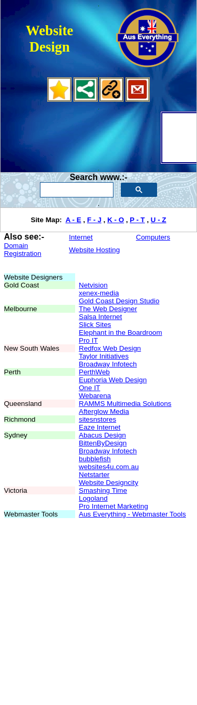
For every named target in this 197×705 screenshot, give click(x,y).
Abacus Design (102, 435)
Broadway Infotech (108, 364)
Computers (153, 237)
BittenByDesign (103, 443)
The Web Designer (108, 309)
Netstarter (94, 475)
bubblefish (95, 459)
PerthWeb (94, 372)
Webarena (95, 396)
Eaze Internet (99, 427)
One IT (89, 388)
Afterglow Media (104, 411)
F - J (94, 220)
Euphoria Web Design (113, 380)
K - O (115, 220)
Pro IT (88, 340)
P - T (137, 220)
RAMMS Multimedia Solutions (125, 404)
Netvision (93, 285)
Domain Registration (23, 249)
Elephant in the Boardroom (120, 332)
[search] (76, 190)
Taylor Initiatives (104, 356)
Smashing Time (103, 490)
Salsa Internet (100, 317)
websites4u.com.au (109, 467)
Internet (80, 237)
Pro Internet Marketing (113, 506)
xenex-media (99, 293)
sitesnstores (97, 419)
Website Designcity (108, 482)
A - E (73, 220)
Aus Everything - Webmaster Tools (132, 514)
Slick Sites (95, 325)
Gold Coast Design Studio (119, 301)
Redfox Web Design (110, 348)
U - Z (159, 220)
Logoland (93, 498)
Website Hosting (94, 250)
